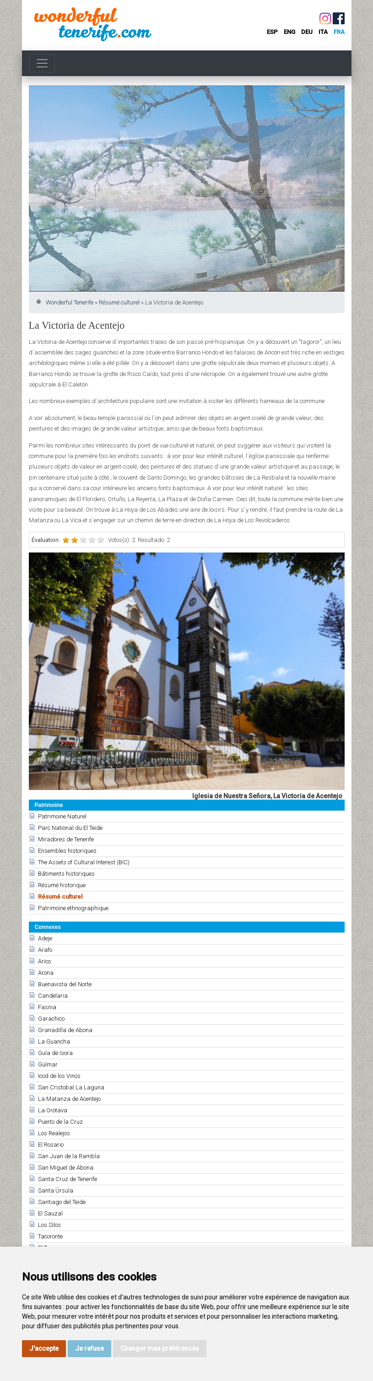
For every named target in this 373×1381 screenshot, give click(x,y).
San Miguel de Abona (65, 1167)
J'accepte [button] (44, 1348)
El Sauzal (50, 1213)
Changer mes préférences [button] (159, 1348)
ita (323, 31)
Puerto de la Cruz (60, 1121)
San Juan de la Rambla (69, 1156)
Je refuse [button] (89, 1348)
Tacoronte (50, 1236)
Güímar (48, 1064)
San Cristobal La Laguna (71, 1087)
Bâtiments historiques (66, 873)
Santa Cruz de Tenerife (67, 1179)
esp (272, 31)
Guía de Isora (55, 1053)
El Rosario (51, 1144)
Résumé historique (62, 885)
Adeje (45, 938)
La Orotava (52, 1110)
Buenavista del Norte (65, 984)
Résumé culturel (119, 302)
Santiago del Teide (62, 1202)
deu (307, 31)
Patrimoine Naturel (62, 816)
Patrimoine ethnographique (73, 908)
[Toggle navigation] (42, 63)
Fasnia (47, 1007)
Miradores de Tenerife (66, 839)
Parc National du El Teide (70, 827)
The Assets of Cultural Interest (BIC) (84, 862)
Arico (44, 961)
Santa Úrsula (55, 1190)
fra (339, 31)
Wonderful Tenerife (69, 302)
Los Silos (49, 1224)
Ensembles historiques (67, 850)
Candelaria (53, 995)
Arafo (45, 949)
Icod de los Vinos (59, 1075)
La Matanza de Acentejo (69, 1098)
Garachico (51, 1018)
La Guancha (54, 1041)
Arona (46, 972)
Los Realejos (54, 1133)
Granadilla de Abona (65, 1030)
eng (289, 31)
